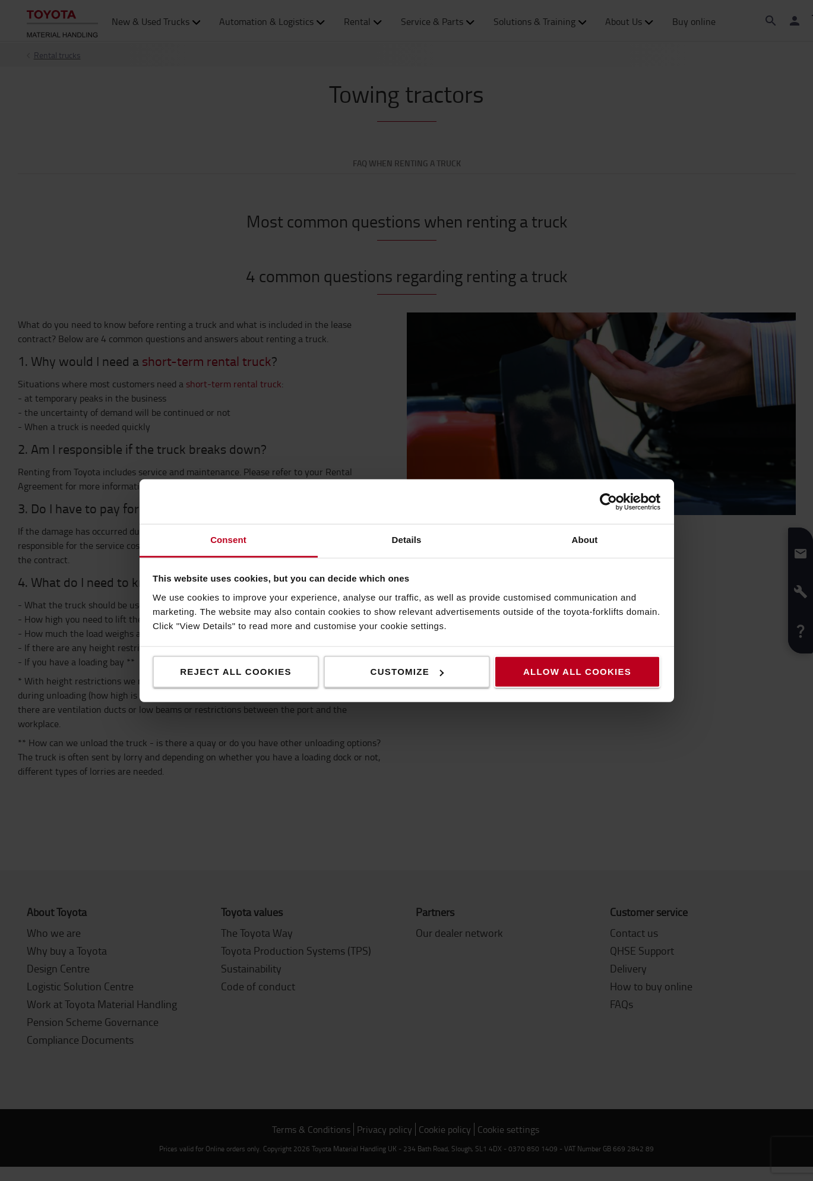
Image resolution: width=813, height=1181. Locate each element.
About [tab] (585, 540)
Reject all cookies (236, 672)
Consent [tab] (228, 540)
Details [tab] (407, 540)
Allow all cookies (577, 672)
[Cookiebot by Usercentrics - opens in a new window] (608, 501)
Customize (407, 672)
